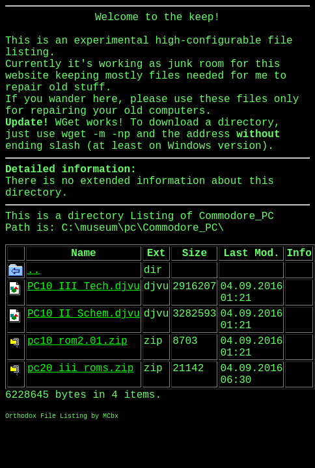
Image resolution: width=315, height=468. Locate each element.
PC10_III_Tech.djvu (83, 286)
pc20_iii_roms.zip (80, 368)
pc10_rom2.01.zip (77, 341)
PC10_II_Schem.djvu (83, 314)
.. (33, 270)
